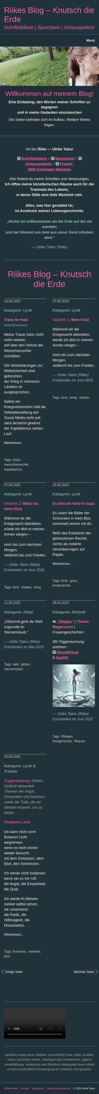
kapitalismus (13, 469)
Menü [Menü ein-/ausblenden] (90, 40)
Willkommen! (11, 1088)
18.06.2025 (12, 301)
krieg (73, 397)
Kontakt (25, 1088)
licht (7, 956)
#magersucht (62, 741)
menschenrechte (16, 464)
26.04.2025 (61, 603)
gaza (73, 580)
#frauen (79, 741)
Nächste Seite (84, 972)
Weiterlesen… (14, 443)
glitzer (25, 664)
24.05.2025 (61, 485)
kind (64, 397)
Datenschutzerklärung (59, 1088)
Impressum (38, 1088)
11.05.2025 (12, 603)
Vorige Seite (13, 972)
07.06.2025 (61, 301)
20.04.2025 (12, 756)
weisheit (34, 951)
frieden (84, 397)
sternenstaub (13, 669)
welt (16, 664)
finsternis (19, 951)
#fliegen (67, 736)
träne (16, 460)
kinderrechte (62, 585)
